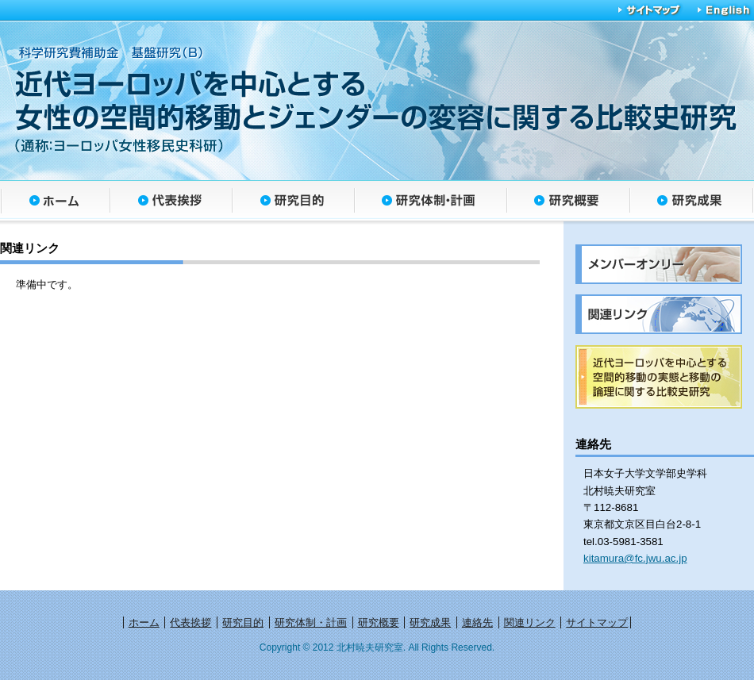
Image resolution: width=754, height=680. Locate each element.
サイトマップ (649, 10)
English (719, 10)
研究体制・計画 (430, 203)
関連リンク (530, 622)
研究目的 (293, 203)
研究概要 (567, 203)
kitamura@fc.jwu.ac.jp (635, 558)
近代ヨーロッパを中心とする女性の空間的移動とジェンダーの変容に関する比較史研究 (373, 99)
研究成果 (691, 203)
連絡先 (477, 622)
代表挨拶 (171, 203)
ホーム (55, 203)
